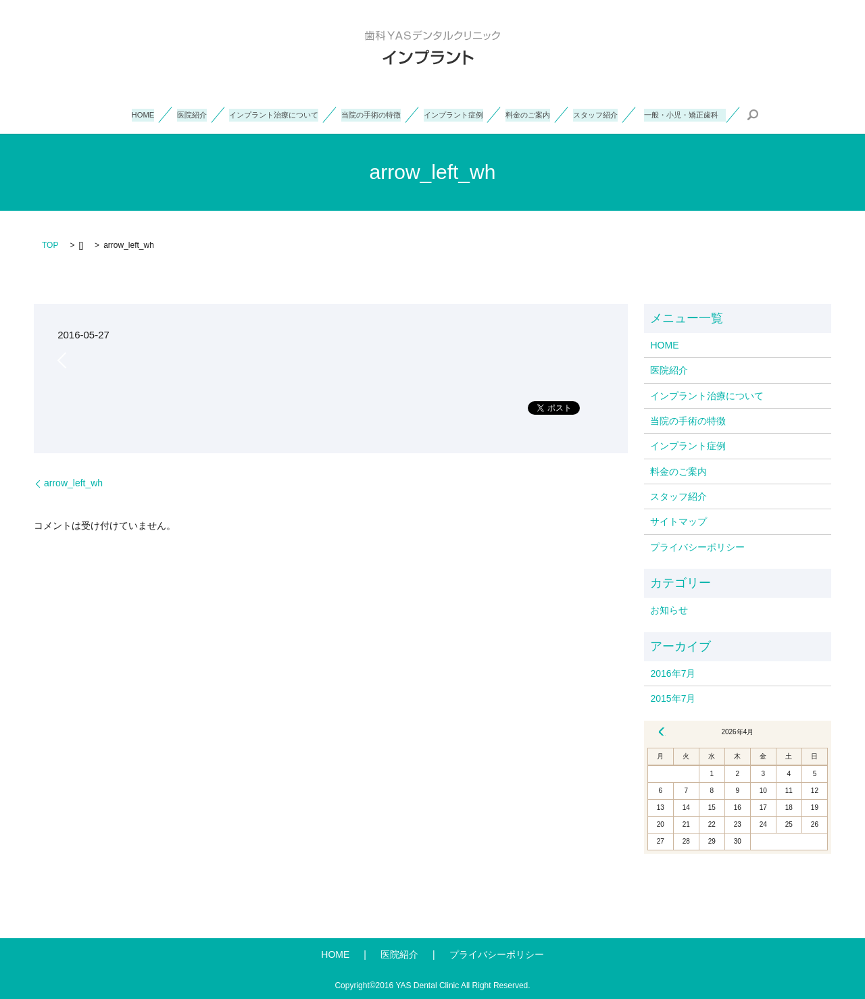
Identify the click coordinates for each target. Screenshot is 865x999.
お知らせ (669, 610)
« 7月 (662, 731)
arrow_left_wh (73, 483)
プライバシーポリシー (697, 547)
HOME (87, 114)
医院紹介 (143, 114)
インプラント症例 (457, 114)
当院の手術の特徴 (359, 114)
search (811, 114)
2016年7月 (672, 673)
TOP (50, 245)
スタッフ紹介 (625, 114)
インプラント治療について (241, 114)
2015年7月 (672, 698)
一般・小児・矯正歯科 (733, 114)
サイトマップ (678, 521)
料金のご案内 (546, 114)
